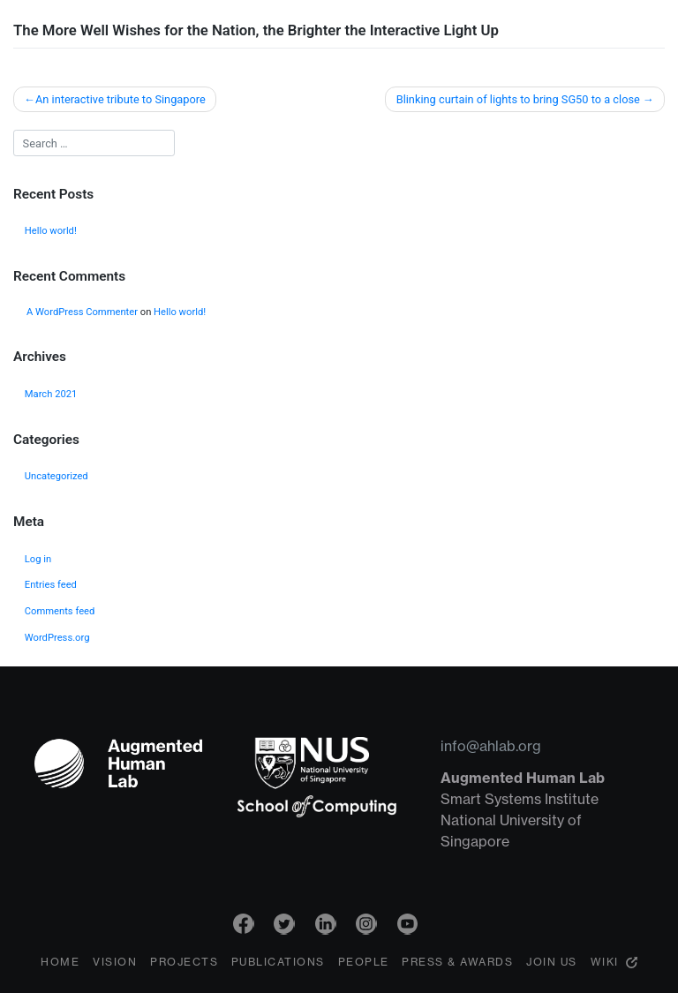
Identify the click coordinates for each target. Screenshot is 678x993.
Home (60, 964)
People (363, 964)
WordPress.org (57, 637)
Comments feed (60, 611)
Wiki (605, 964)
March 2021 (51, 394)
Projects (184, 964)
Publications (278, 964)
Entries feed (51, 585)
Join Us (551, 964)
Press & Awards (457, 964)
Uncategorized (56, 476)
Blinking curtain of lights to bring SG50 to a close (518, 99)
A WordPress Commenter (82, 312)
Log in (38, 559)
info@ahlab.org (491, 746)
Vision (115, 964)
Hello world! (51, 231)
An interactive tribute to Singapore (120, 99)
